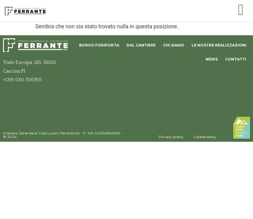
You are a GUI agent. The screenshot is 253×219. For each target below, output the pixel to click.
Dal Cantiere (141, 45)
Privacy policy (171, 136)
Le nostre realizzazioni (219, 45)
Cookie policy (205, 136)
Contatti (235, 59)
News (212, 59)
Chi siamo (173, 45)
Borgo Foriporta (99, 45)
